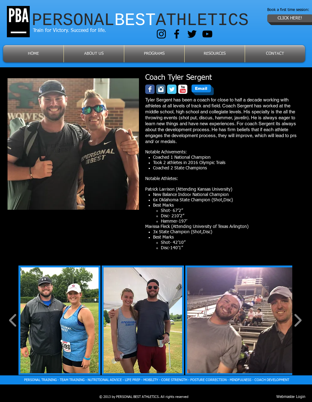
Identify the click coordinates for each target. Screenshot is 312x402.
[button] (59, 320)
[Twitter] (192, 34)
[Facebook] (177, 34)
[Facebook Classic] (150, 89)
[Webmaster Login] (291, 397)
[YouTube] (207, 34)
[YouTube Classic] (182, 89)
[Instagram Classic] (161, 89)
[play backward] (13, 320)
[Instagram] (161, 34)
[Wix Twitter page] (171, 89)
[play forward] (298, 320)
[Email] (201, 88)
